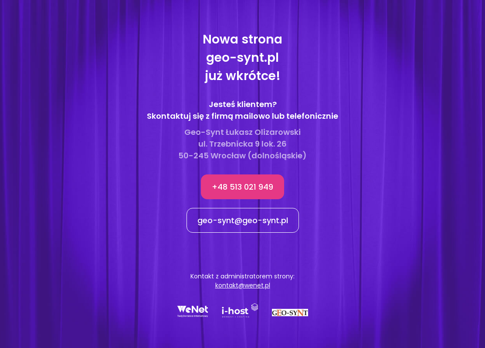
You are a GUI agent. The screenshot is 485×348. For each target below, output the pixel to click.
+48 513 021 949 (242, 186)
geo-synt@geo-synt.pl (242, 220)
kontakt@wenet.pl (242, 285)
